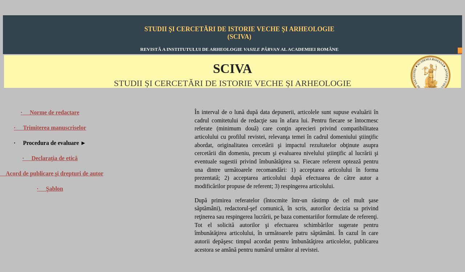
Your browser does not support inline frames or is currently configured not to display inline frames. (232, 71)
